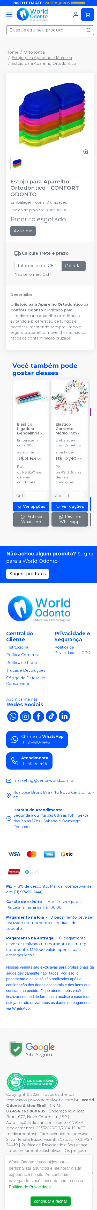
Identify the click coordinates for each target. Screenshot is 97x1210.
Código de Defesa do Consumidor (25, 681)
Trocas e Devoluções (25, 670)
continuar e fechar (50, 1201)
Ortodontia (34, 52)
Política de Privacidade (30, 1187)
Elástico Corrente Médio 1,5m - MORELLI (67, 429)
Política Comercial (23, 655)
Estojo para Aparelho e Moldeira (42, 57)
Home (12, 52)
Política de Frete (21, 662)
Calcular (73, 265)
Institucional (17, 647)
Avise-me (23, 230)
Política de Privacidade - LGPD (72, 650)
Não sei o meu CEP (32, 274)
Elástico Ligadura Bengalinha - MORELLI (29, 429)
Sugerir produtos (28, 573)
